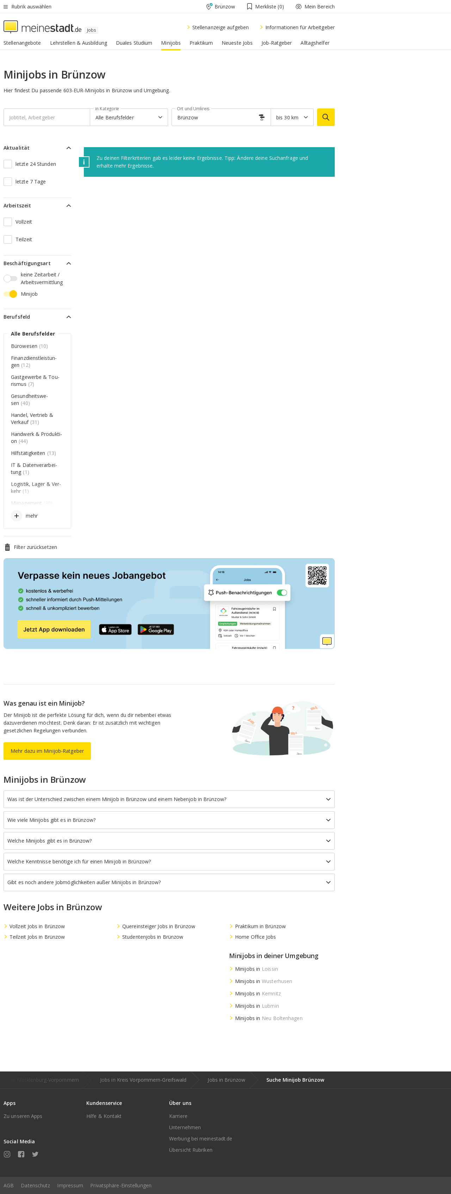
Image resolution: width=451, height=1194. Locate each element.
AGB (9, 1185)
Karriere (178, 1116)
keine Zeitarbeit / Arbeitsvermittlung (42, 278)
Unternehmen (185, 1127)
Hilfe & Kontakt (104, 1116)
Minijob (29, 293)
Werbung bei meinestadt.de (201, 1138)
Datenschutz (35, 1185)
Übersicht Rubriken (190, 1149)
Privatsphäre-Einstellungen (121, 1185)
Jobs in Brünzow (226, 1079)
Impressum (70, 1185)
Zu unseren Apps (23, 1116)
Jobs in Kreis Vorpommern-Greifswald (143, 1079)
